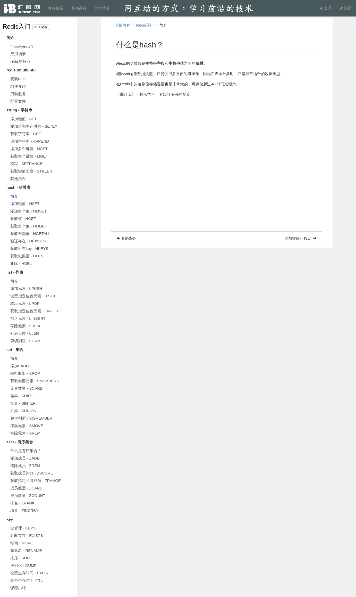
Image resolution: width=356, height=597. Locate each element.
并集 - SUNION (23, 410)
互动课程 (79, 8)
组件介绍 (18, 86)
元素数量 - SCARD (26, 388)
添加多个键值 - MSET (29, 148)
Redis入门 (17, 26)
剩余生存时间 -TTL (26, 580)
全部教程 (122, 25)
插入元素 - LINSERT (27, 318)
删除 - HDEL (21, 263)
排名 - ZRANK (22, 503)
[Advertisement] (216, 195)
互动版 (40, 27)
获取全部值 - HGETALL (30, 233)
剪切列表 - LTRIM (25, 341)
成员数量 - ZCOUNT (27, 495)
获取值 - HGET (23, 218)
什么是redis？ (22, 46)
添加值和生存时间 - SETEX (33, 126)
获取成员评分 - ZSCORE (31, 473)
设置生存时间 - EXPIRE (30, 573)
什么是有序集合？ (25, 450)
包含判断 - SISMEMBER (31, 418)
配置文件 (18, 101)
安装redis (18, 79)
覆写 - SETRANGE (26, 163)
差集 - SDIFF (21, 396)
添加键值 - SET (23, 119)
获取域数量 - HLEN (26, 256)
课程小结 (18, 588)
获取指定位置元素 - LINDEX (34, 311)
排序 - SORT (21, 558)
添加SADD (19, 366)
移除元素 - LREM (25, 326)
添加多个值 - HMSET (28, 211)
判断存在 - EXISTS (26, 535)
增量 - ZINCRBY (24, 510)
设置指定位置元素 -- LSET (33, 296)
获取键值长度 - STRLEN (31, 171)
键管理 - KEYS (23, 528)
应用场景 (18, 54)
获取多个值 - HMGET (28, 226)
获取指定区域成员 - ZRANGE (35, 480)
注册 (346, 8)
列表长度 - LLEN (24, 333)
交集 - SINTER (23, 403)
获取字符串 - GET (25, 134)
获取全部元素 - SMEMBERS (34, 381)
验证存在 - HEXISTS (28, 241)
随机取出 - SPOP (25, 373)
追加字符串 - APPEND (29, 141)
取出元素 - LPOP (24, 303)
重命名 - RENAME (26, 550)
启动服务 (18, 94)
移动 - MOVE (21, 543)
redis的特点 (20, 61)
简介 (14, 196)
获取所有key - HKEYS (29, 248)
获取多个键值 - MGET (29, 156)
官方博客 (102, 8)
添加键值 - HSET (24, 203)
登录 (326, 8)
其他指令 (18, 178)
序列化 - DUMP (23, 565)
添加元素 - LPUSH (26, 288)
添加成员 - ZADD (25, 458)
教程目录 (55, 8)
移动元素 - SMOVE (26, 425)
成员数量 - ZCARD (26, 488)
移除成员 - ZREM (25, 465)
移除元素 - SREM (25, 433)
